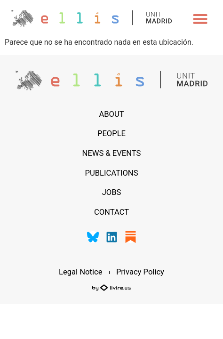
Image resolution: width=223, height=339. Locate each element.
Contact (111, 212)
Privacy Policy (140, 272)
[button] (200, 18)
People (111, 133)
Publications (111, 173)
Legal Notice (80, 272)
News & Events (111, 153)
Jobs (111, 192)
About (111, 114)
